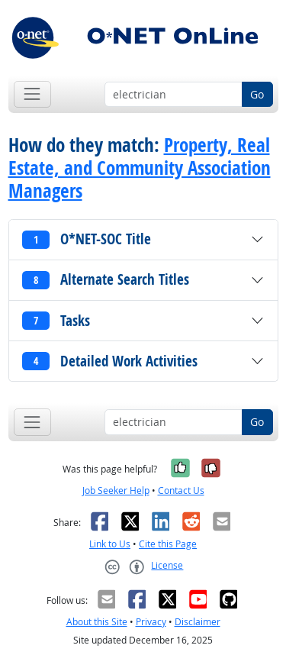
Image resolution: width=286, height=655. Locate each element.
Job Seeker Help (115, 490)
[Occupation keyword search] (173, 95)
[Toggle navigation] (32, 94)
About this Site (96, 621)
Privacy (151, 621)
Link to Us (109, 543)
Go (257, 94)
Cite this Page (168, 543)
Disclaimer (197, 621)
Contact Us (181, 490)
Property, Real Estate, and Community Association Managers (139, 168)
